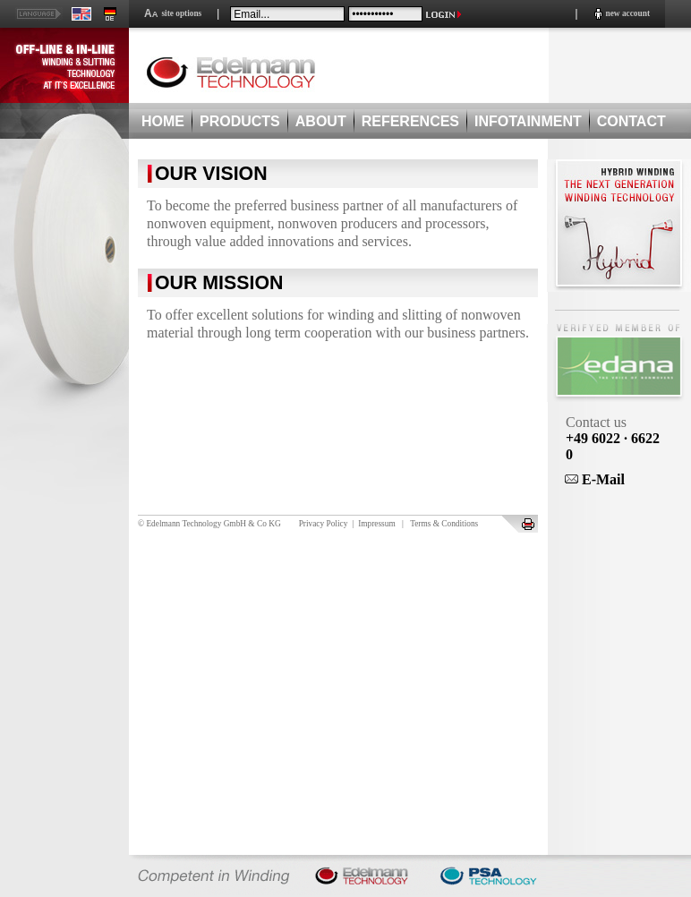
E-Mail (595, 479)
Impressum (376, 523)
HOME (162, 121)
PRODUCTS (240, 121)
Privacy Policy (323, 523)
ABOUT (320, 121)
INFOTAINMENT (528, 121)
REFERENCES (410, 121)
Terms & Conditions (444, 523)
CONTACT (631, 121)
